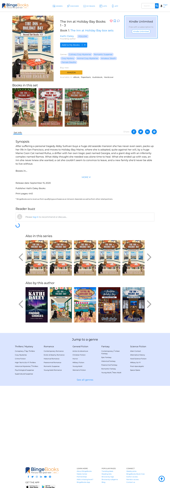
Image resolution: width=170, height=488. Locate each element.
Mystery (29, 346)
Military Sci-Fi (135, 362)
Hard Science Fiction (138, 359)
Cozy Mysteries (21, 355)
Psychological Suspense (24, 370)
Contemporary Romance (54, 351)
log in (36, 217)
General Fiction (80, 346)
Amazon (71, 72)
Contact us (130, 482)
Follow (83, 36)
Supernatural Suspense (24, 374)
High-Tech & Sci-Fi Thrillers (25, 362)
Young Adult (77, 366)
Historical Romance (51, 359)
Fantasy (105, 346)
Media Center (82, 474)
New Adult (117, 373)
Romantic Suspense (103, 54)
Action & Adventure (80, 351)
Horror (75, 359)
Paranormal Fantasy (109, 365)
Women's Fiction (79, 370)
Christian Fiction (79, 355)
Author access (132, 477)
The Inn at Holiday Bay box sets (91, 30)
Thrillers (19, 346)
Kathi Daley (67, 36)
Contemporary (107, 351)
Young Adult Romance (53, 370)
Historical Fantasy (108, 361)
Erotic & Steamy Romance (54, 355)
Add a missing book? (85, 479)
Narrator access (132, 479)
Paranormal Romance (52, 362)
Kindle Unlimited (141, 31)
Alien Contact (135, 351)
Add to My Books (74, 45)
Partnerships (82, 477)
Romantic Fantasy (108, 369)
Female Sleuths (69, 62)
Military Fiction (78, 362)
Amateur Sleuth (108, 58)
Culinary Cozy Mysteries (80, 54)
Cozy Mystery (68, 58)
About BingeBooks (84, 471)
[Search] (157, 6)
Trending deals (107, 471)
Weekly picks (131, 471)
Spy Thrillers (30, 351)
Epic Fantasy (106, 357)
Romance (49, 346)
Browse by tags (108, 477)
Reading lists (107, 474)
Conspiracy (19, 351)
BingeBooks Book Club (135, 474)
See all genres (85, 379)
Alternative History (137, 355)
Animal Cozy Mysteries (87, 58)
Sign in (165, 6)
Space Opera (135, 370)
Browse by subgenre (110, 479)
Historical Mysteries (22, 366)
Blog (103, 482)
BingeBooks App (83, 482)
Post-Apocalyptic (137, 366)
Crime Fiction (20, 359)
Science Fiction (138, 346)
